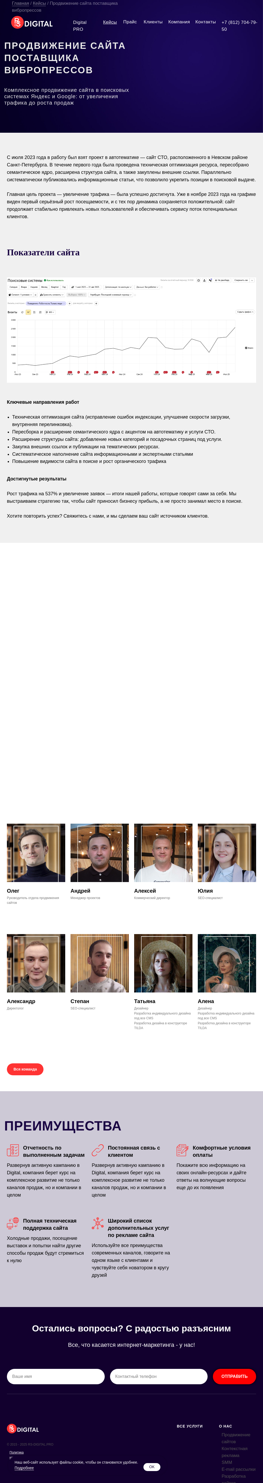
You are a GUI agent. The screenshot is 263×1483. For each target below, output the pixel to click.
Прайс (130, 21)
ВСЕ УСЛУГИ (190, 1426)
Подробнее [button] (24, 1468)
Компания (179, 21)
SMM (227, 1462)
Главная (20, 3)
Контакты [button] (205, 21)
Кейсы (39, 3)
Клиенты (153, 21)
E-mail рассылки (239, 1469)
